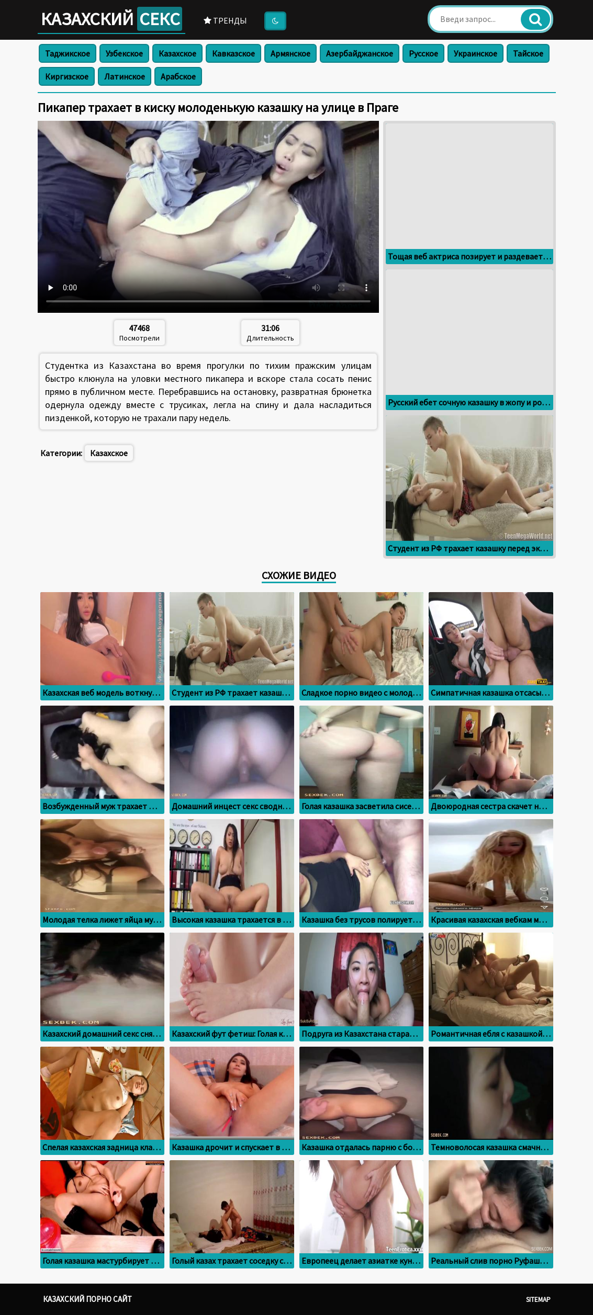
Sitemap (538, 1299)
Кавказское (233, 53)
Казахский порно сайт (87, 1299)
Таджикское (67, 53)
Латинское (124, 76)
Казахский (111, 19)
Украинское (475, 53)
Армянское (290, 53)
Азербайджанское (359, 53)
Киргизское (66, 76)
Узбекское (124, 53)
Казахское (177, 53)
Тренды (225, 20)
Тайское (528, 53)
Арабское (178, 76)
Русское (423, 53)
